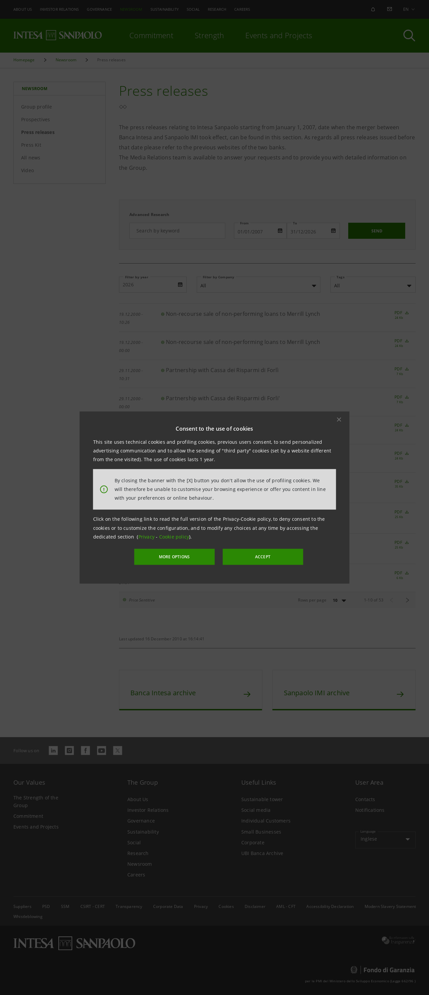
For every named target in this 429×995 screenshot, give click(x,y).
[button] (339, 419)
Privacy (147, 537)
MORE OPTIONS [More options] (174, 557)
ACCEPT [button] (262, 557)
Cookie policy (174, 537)
